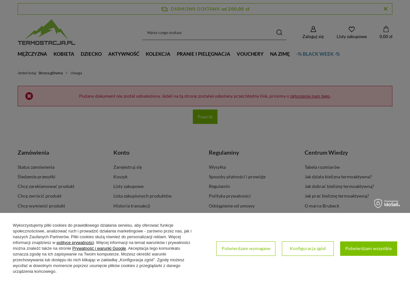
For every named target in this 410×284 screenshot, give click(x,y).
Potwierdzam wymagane (246, 248)
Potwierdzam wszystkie (368, 248)
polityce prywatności (75, 242)
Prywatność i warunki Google (99, 248)
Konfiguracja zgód (308, 248)
